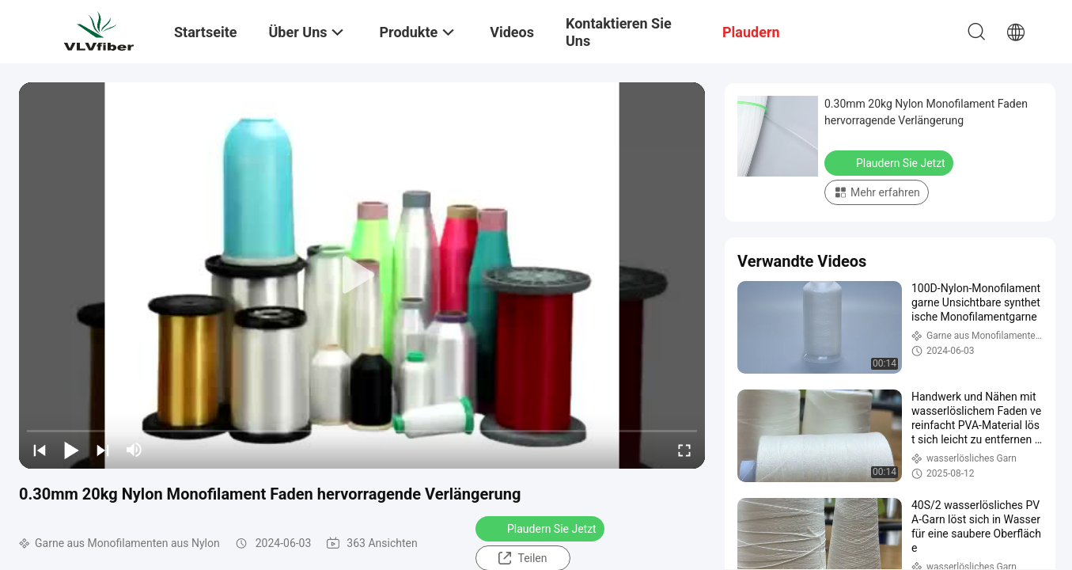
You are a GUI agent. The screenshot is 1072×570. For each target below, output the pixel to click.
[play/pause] (71, 450)
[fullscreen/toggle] (684, 450)
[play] (362, 275)
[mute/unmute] (134, 450)
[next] (103, 450)
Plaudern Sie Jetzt (542, 528)
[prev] (39, 450)
